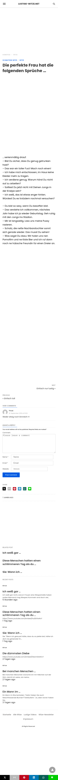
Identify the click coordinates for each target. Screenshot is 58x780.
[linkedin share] (19, 492)
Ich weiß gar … (12, 557)
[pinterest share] (14, 492)
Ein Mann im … (11, 695)
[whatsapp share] (24, 492)
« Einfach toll (9, 398)
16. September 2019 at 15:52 (18, 413)
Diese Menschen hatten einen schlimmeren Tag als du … (22, 566)
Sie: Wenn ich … (12, 576)
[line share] (29, 492)
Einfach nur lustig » (46, 388)
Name (5, 461)
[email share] (9, 492)
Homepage (6, 55)
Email (5, 467)
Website (6, 473)
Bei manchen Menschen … (19, 675)
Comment (6, 432)
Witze (15, 55)
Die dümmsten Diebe (16, 657)
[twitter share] (4, 492)
